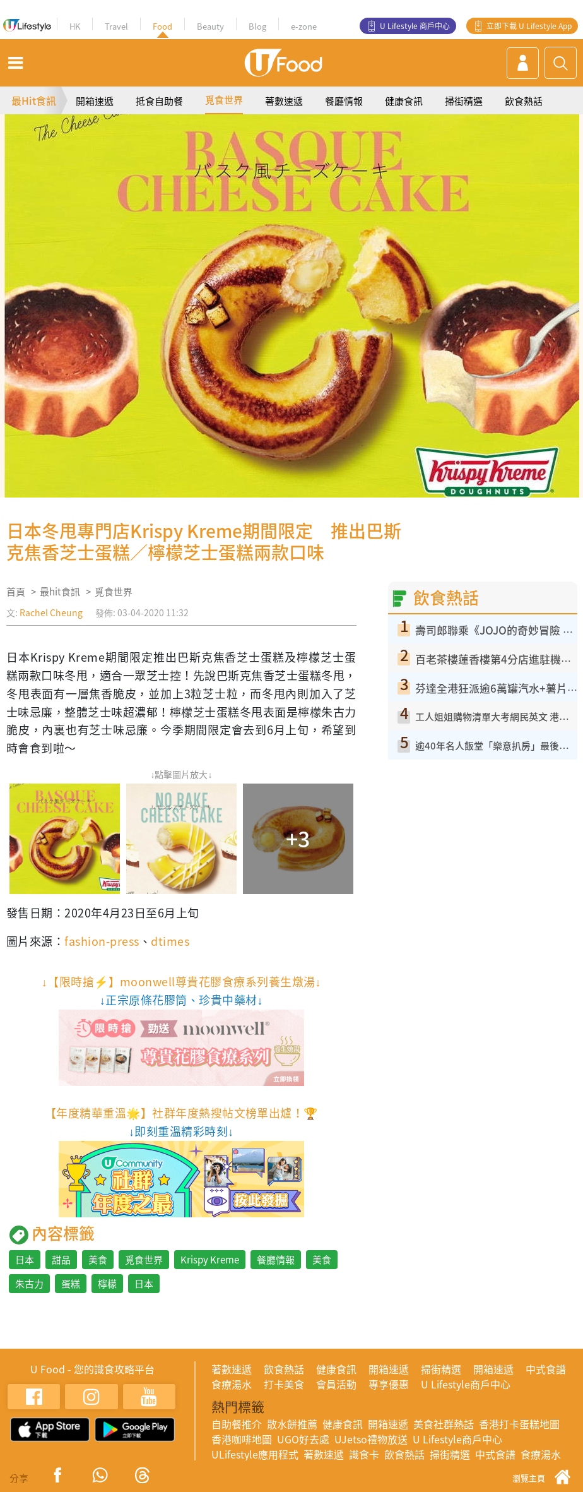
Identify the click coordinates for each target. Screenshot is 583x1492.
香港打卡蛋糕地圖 (519, 1423)
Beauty (210, 26)
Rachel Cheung (51, 612)
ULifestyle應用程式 (254, 1454)
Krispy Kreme (209, 1260)
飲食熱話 (524, 101)
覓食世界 (224, 100)
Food (162, 26)
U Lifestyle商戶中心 (465, 1384)
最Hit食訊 (33, 100)
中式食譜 (546, 1368)
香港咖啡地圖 (241, 1439)
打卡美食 (284, 1384)
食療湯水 (231, 1384)
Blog (257, 26)
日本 (24, 1260)
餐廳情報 (344, 101)
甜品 (61, 1260)
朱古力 (29, 1284)
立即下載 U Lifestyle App (529, 26)
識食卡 (364, 1454)
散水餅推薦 (292, 1423)
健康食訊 (404, 101)
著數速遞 (284, 101)
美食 (97, 1260)
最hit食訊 (60, 592)
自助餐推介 (236, 1423)
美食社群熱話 (443, 1423)
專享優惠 (388, 1384)
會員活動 (336, 1384)
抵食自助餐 (159, 101)
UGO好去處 (303, 1439)
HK (74, 26)
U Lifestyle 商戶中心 (415, 26)
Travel (116, 26)
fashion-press (101, 941)
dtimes (170, 941)
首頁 (15, 592)
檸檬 (107, 1284)
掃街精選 (464, 101)
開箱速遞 (95, 101)
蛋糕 (70, 1284)
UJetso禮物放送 (371, 1439)
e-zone (304, 26)
